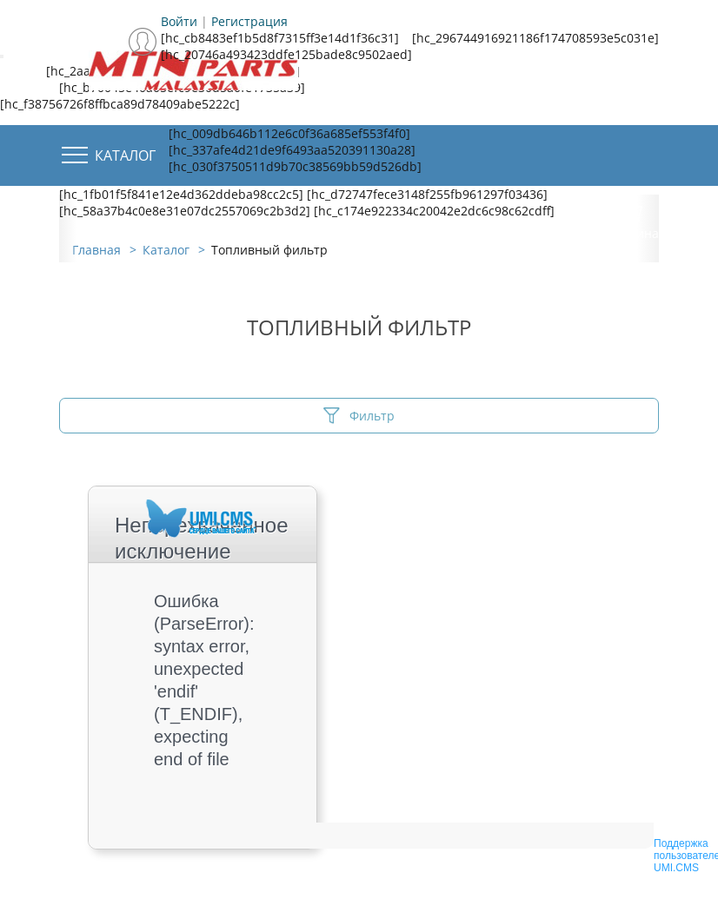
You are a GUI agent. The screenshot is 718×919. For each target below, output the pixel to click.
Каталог (125, 155)
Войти (179, 21)
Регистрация (249, 21)
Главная (96, 249)
